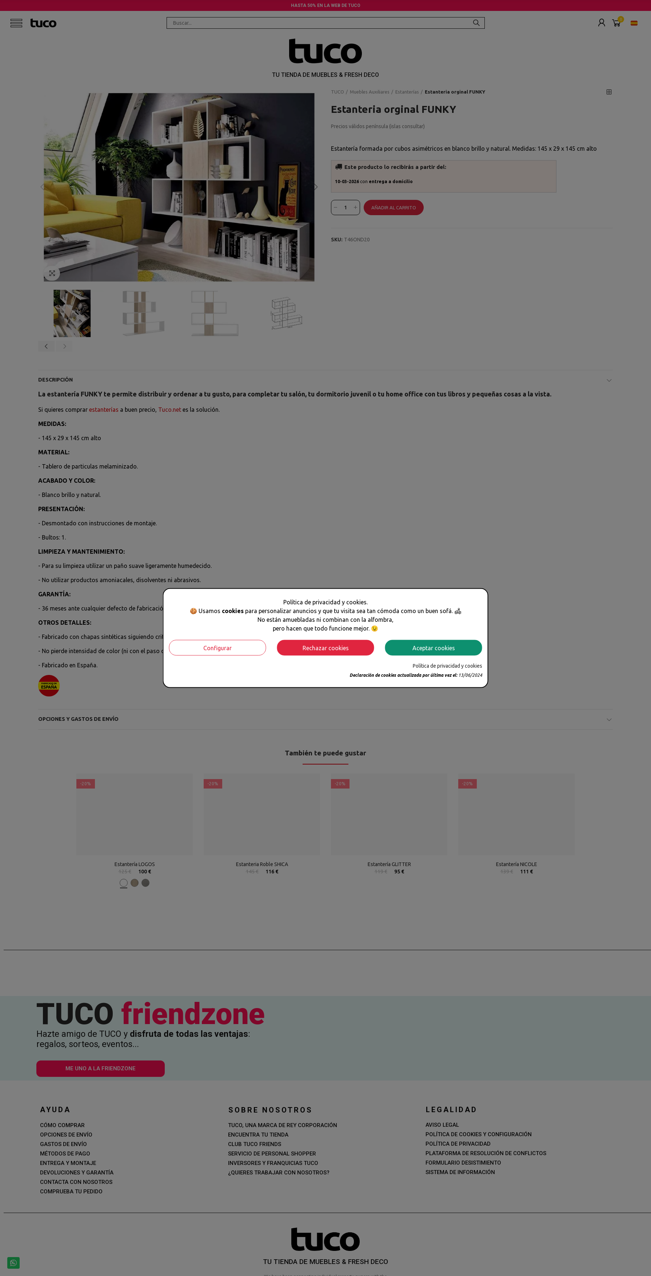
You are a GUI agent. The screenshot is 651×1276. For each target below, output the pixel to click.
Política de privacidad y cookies (447, 666)
